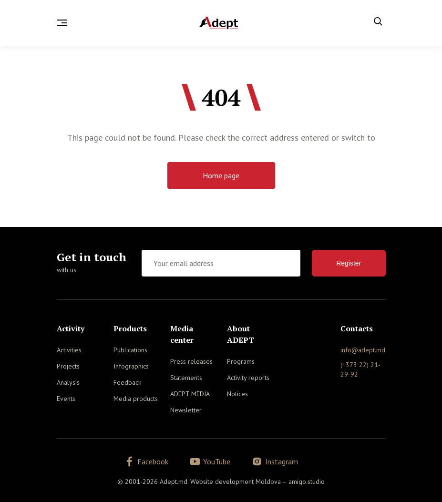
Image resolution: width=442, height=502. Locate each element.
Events (66, 398)
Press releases (191, 361)
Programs (241, 361)
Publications (130, 350)
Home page (221, 175)
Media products (135, 398)
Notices (237, 393)
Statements (186, 377)
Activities (69, 350)
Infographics (131, 366)
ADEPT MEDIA (190, 393)
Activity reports (248, 377)
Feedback (127, 382)
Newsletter (186, 410)
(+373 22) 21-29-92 (360, 369)
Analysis (68, 382)
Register (348, 263)
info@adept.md (362, 350)
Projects (68, 366)
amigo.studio (306, 479)
